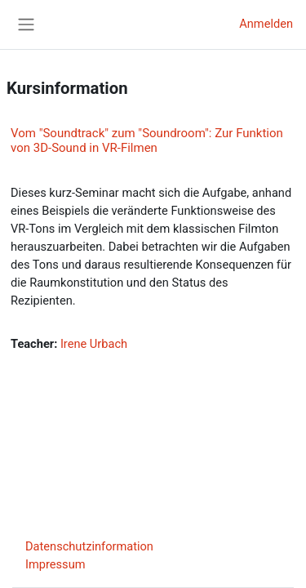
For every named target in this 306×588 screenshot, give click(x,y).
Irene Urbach (93, 343)
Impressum (55, 564)
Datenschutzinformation (89, 546)
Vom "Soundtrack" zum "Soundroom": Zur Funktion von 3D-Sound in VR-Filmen (147, 140)
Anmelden (266, 23)
